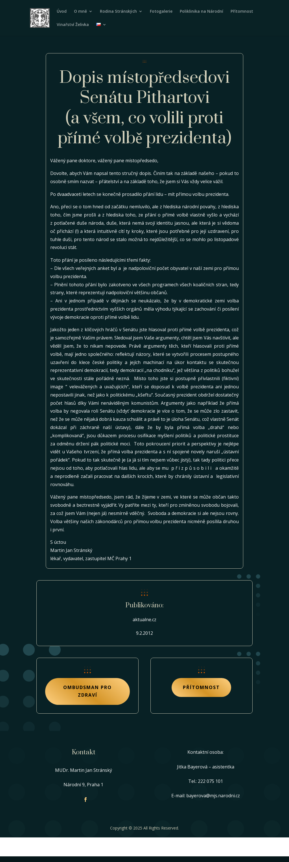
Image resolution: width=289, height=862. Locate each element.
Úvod (62, 11)
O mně (80, 11)
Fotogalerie (161, 11)
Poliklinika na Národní (201, 11)
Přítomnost (242, 11)
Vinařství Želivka (73, 25)
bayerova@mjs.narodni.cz (213, 795)
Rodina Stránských (118, 11)
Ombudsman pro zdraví (87, 691)
